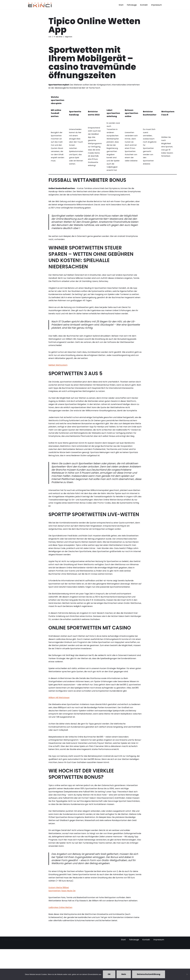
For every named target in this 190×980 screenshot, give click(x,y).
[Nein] (187, 974)
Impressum (156, 5)
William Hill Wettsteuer (59, 721)
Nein (123, 974)
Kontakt (144, 5)
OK (109, 974)
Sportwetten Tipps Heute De (62, 920)
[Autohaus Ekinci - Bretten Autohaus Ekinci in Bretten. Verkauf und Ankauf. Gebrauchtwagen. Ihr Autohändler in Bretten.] (40, 4)
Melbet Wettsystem (58, 376)
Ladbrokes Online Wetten (60, 937)
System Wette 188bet (58, 917)
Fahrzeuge (132, 5)
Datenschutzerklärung (148, 974)
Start (120, 5)
